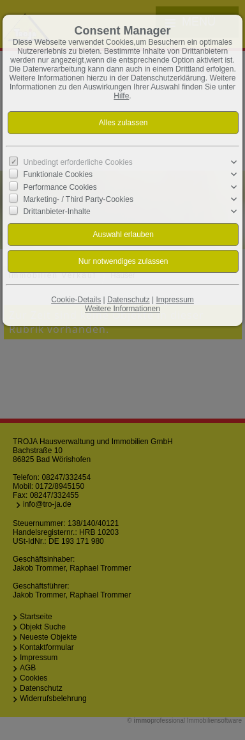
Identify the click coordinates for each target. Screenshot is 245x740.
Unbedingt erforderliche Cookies (77, 162)
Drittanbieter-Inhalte (56, 211)
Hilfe (121, 95)
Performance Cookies (59, 186)
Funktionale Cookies (58, 174)
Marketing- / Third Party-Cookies (78, 198)
